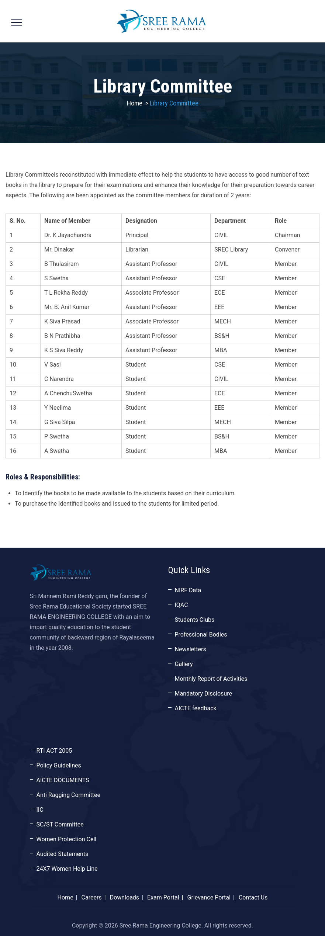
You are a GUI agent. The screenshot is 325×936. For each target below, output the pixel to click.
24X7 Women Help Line (67, 868)
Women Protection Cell (67, 839)
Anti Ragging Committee (69, 794)
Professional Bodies (201, 634)
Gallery (184, 664)
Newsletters (190, 649)
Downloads (124, 897)
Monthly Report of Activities (211, 678)
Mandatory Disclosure (203, 693)
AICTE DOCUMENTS (63, 780)
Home (134, 103)
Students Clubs (195, 619)
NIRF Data (188, 590)
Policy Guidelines (59, 765)
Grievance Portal (209, 897)
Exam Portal (163, 897)
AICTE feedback (196, 708)
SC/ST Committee (60, 824)
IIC (40, 809)
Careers (92, 897)
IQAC (181, 605)
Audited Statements (63, 853)
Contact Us (253, 897)
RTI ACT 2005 (54, 750)
